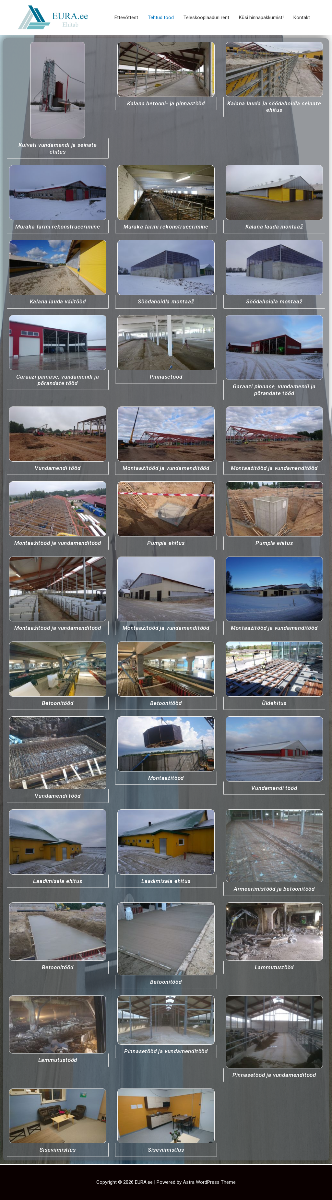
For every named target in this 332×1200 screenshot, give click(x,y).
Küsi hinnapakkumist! (261, 17)
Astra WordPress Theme (209, 1182)
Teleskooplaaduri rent (206, 17)
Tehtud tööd (161, 17)
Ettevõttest (126, 17)
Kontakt (301, 17)
